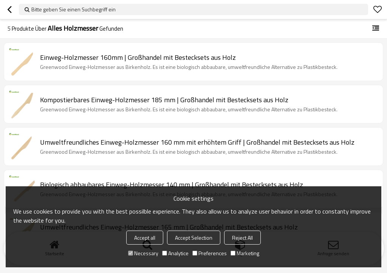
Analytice (175, 253)
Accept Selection (193, 238)
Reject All (242, 238)
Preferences (209, 253)
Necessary (143, 253)
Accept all (144, 238)
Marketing (245, 253)
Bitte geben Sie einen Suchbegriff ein (73, 9)
